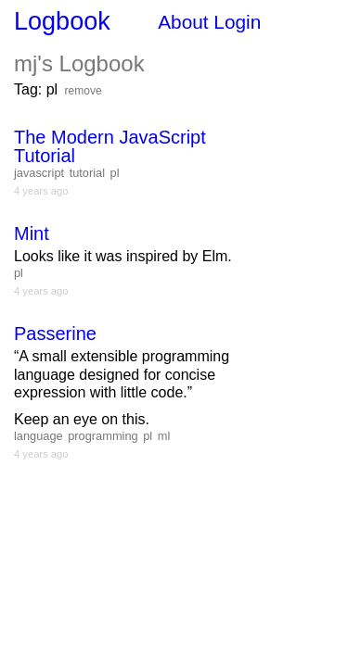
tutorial (87, 173)
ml (164, 436)
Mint (31, 233)
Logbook (62, 21)
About (183, 21)
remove (83, 90)
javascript (39, 173)
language (38, 436)
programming (102, 436)
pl (115, 173)
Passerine (55, 333)
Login (237, 21)
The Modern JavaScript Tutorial (110, 146)
